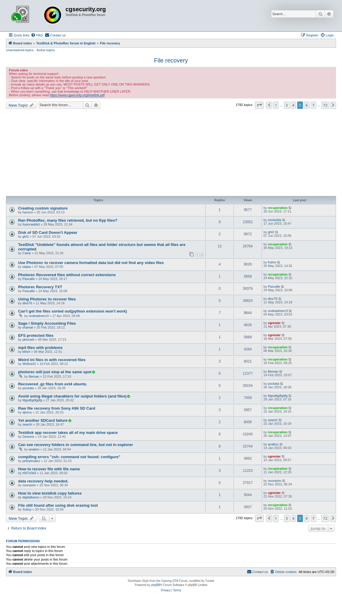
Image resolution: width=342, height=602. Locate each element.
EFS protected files (35, 335)
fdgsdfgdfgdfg (32, 400)
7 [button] (313, 105)
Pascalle (29, 279)
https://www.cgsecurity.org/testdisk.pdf (77, 95)
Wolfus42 (29, 364)
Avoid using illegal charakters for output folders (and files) (72, 396)
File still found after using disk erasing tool (58, 505)
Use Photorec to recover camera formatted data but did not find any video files (91, 262)
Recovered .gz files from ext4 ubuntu (52, 384)
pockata (28, 388)
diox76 (27, 303)
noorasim (29, 485)
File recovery (171, 60)
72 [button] (325, 105)
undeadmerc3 (39, 316)
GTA (175, 580)
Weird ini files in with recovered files (52, 360)
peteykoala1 (31, 461)
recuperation (278, 208)
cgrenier (274, 323)
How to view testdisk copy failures (50, 493)
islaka (27, 266)
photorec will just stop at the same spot (55, 372)
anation (34, 449)
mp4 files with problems (40, 347)
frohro (272, 262)
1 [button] (276, 105)
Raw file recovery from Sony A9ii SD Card (56, 408)
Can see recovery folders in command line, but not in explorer (75, 444)
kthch (26, 351)
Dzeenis (28, 436)
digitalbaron (31, 497)
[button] (259, 105)
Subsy (27, 509)
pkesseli (28, 339)
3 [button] (287, 105)
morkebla (274, 220)
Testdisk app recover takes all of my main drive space (68, 432)
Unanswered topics (20, 50)
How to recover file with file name (49, 469)
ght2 (26, 236)
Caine (27, 253)
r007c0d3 (29, 473)
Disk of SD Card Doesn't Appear (47, 232)
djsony (27, 412)
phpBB (155, 585)
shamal (28, 327)
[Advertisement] (171, 153)
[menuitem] (37, 35)
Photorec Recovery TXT (40, 287)
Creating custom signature (43, 208)
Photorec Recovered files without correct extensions (67, 275)
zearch (27, 424)
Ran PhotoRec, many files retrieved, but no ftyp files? (67, 220)
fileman (34, 376)
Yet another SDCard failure (43, 420)
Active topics (46, 50)
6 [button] (307, 105)
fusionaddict (31, 224)
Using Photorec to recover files (47, 299)
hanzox (28, 212)
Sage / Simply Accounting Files (47, 323)
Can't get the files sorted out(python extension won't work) (72, 311)
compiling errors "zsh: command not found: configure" (69, 457)
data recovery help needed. (43, 481)
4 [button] (293, 105)
